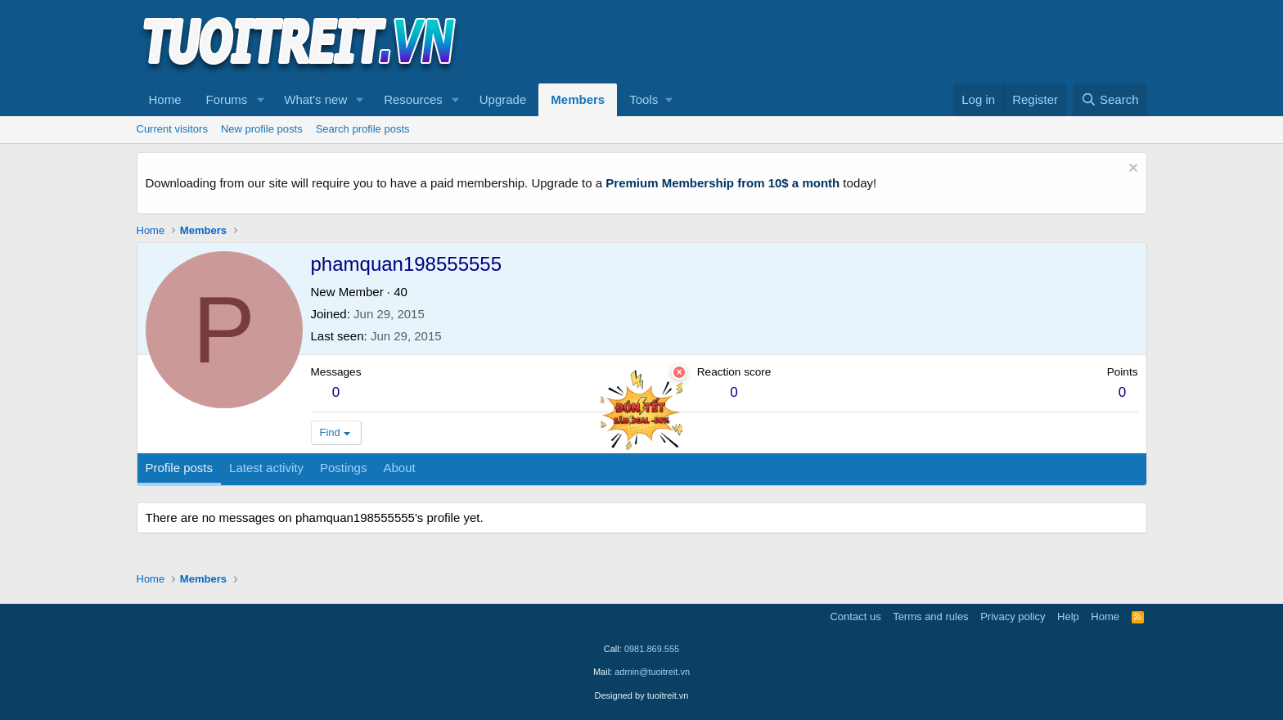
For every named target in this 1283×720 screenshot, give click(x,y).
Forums (227, 99)
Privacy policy (1012, 616)
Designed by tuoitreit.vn (642, 695)
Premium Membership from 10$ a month (722, 183)
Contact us (855, 616)
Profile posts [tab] (180, 468)
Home (165, 99)
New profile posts (262, 129)
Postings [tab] (343, 468)
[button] (260, 99)
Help (1068, 616)
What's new (315, 99)
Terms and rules (930, 616)
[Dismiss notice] (1131, 169)
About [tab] (399, 468)
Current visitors (172, 129)
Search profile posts (363, 129)
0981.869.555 (651, 649)
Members (578, 99)
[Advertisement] (849, 42)
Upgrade (503, 99)
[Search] (1110, 99)
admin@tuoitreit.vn (652, 672)
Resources (413, 99)
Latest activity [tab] (266, 468)
